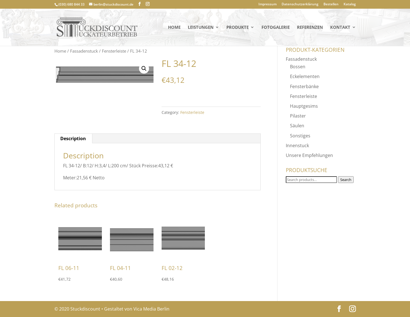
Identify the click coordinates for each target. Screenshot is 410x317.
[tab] (73, 138)
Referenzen (310, 27)
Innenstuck (297, 145)
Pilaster (298, 116)
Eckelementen (305, 76)
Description (73, 138)
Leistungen (201, 27)
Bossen (297, 67)
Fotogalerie (276, 27)
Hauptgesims (304, 106)
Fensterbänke (304, 86)
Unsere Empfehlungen (309, 155)
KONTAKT (340, 27)
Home (174, 27)
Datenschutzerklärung (300, 4)
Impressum (267, 4)
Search (345, 179)
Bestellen (331, 4)
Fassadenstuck (84, 51)
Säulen (297, 126)
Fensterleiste (114, 51)
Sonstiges (300, 136)
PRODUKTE (237, 27)
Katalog (350, 4)
